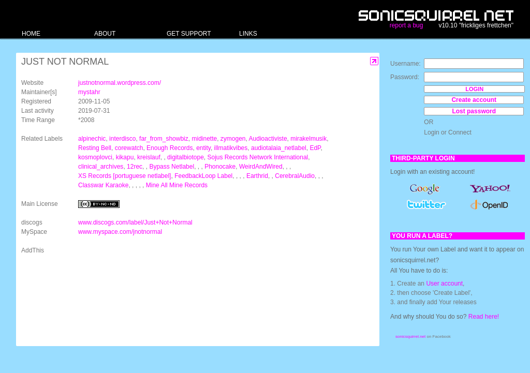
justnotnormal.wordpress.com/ (119, 82)
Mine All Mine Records (177, 185)
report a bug (406, 25)
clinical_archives (100, 166)
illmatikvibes (231, 148)
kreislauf (148, 157)
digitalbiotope (185, 157)
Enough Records (169, 148)
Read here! (483, 316)
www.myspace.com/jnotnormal (120, 231)
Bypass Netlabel (171, 166)
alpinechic (92, 138)
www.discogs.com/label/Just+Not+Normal (135, 222)
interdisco (122, 138)
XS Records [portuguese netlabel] (124, 176)
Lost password (474, 111)
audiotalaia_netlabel (278, 148)
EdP (315, 148)
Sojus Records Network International (258, 157)
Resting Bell (94, 148)
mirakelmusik (308, 138)
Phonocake (219, 166)
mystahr (89, 92)
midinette (204, 138)
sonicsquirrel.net (410, 336)
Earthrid (257, 176)
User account (444, 283)
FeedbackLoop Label (203, 176)
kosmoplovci (95, 157)
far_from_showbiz (163, 138)
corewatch (129, 148)
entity (203, 148)
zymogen (233, 138)
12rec (134, 166)
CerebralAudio (295, 176)
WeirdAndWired (261, 166)
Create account (473, 99)
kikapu (125, 157)
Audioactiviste (268, 138)
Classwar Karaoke (103, 185)
